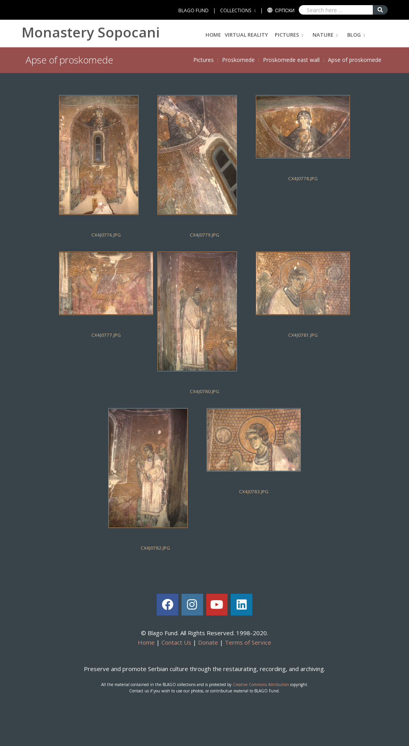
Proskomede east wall (291, 59)
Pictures (287, 34)
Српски (285, 10)
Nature (323, 34)
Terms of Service (248, 642)
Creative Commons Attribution (261, 684)
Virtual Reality (246, 34)
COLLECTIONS (236, 10)
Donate (208, 642)
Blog (354, 34)
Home (213, 34)
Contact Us (176, 642)
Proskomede (238, 59)
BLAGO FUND (193, 10)
